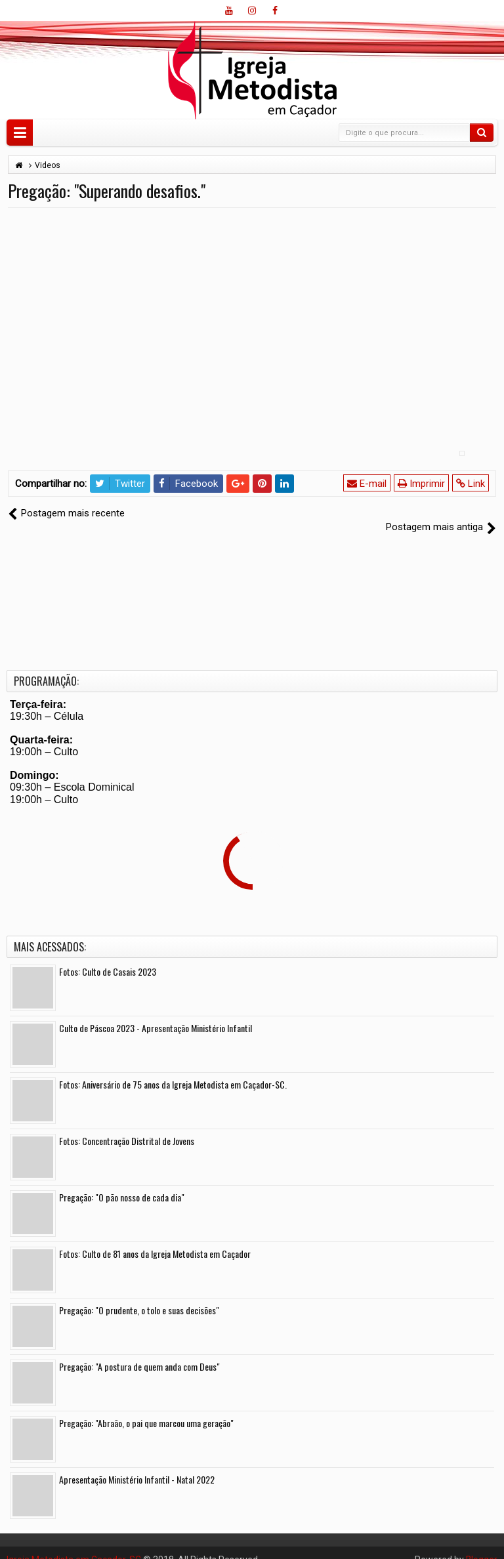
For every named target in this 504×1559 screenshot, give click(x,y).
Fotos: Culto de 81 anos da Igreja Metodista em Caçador (155, 1240)
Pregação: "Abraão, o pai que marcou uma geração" (146, 1409)
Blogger (481, 1546)
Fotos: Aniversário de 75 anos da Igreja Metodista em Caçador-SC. (173, 1070)
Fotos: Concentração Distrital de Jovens (126, 1127)
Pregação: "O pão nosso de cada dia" (121, 1183)
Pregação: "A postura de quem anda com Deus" (139, 1353)
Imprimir (421, 483)
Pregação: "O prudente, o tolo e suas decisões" (139, 1296)
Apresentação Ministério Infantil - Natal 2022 (137, 1465)
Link (470, 483)
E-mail (367, 483)
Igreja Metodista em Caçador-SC (74, 1546)
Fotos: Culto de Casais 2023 (107, 958)
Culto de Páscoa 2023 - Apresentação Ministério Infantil (155, 1014)
